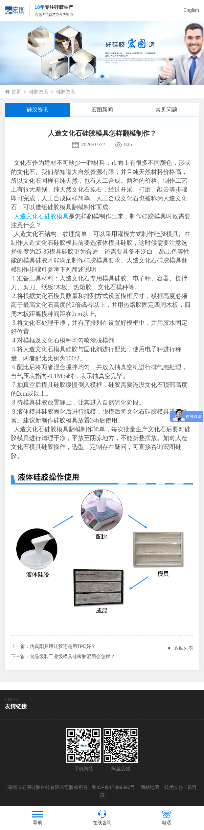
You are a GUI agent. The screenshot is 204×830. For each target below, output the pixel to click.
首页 (16, 91)
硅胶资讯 (38, 91)
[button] (96, 76)
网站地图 (149, 787)
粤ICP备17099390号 (113, 787)
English (191, 10)
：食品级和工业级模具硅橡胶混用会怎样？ (63, 656)
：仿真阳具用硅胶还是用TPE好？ (53, 646)
